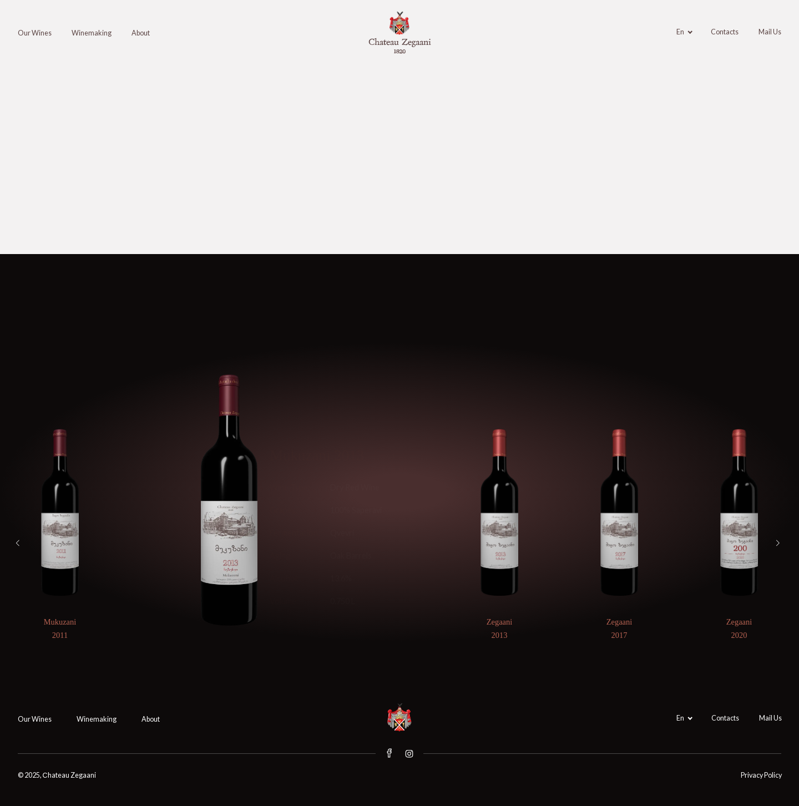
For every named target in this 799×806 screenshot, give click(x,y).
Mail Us (769, 32)
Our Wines (35, 33)
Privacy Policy (761, 775)
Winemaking (92, 33)
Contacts (725, 32)
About (141, 33)
